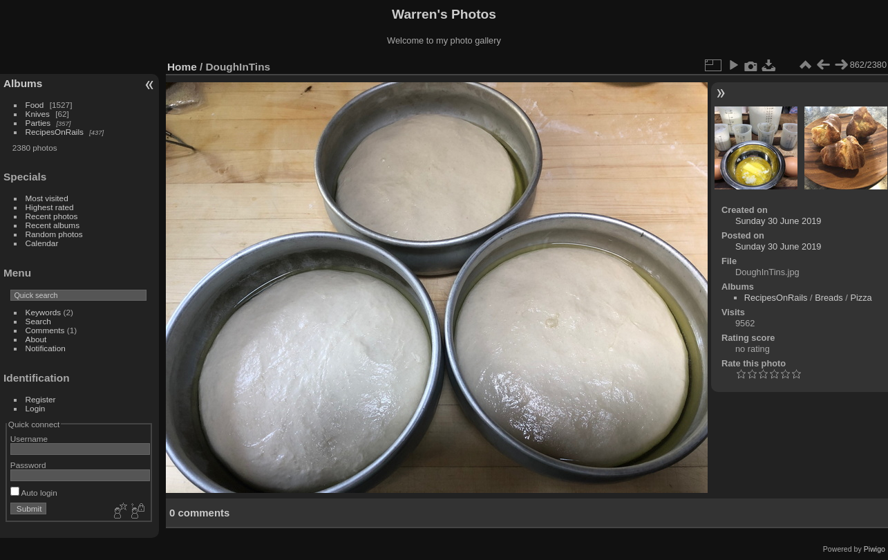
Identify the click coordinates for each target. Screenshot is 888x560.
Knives (38, 113)
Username (29, 438)
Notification (46, 348)
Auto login (33, 492)
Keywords (44, 312)
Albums (22, 83)
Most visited (47, 198)
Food (35, 104)
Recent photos (52, 216)
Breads (829, 297)
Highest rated (50, 207)
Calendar (42, 243)
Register (41, 399)
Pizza (860, 297)
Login (36, 408)
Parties (38, 122)
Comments (45, 330)
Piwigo (874, 549)
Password (28, 464)
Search (38, 321)
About (36, 339)
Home (182, 67)
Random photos (54, 234)
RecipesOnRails (55, 131)
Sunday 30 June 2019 (778, 221)
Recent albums (52, 225)
